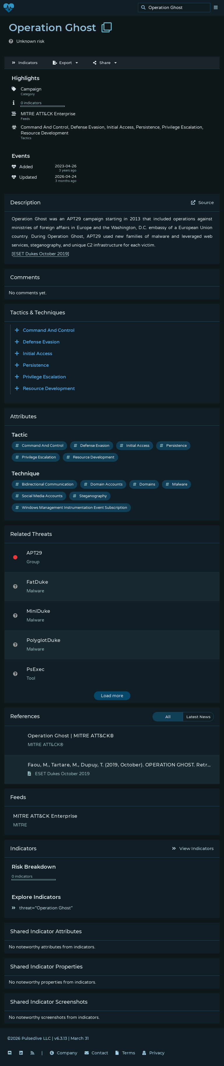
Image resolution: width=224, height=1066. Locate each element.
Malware (176, 484)
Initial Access (134, 445)
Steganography (90, 496)
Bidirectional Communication (44, 484)
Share (102, 62)
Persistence (173, 445)
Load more (112, 695)
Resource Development (90, 457)
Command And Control (39, 445)
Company (63, 1053)
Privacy (153, 1053)
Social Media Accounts (38, 496)
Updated (28, 177)
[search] (175, 7)
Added (26, 166)
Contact (96, 1053)
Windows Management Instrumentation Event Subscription (71, 507)
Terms (125, 1053)
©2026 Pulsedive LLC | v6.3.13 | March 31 (48, 1038)
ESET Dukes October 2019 (40, 253)
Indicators (25, 62)
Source (202, 202)
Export (62, 62)
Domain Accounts (103, 484)
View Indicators (193, 848)
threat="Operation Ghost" (42, 908)
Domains (144, 484)
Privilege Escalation (35, 457)
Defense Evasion (91, 445)
